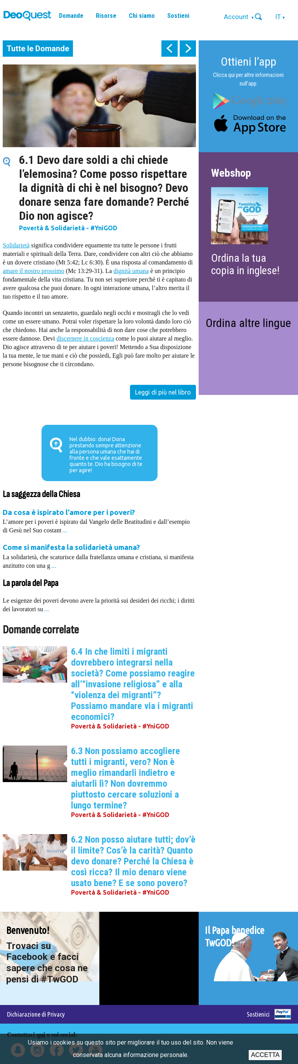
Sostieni (178, 15)
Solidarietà (16, 245)
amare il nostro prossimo (33, 271)
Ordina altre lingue (248, 323)
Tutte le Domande (38, 48)
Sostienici (258, 1014)
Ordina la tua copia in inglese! (245, 264)
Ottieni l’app (248, 61)
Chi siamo (142, 15)
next (188, 48)
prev (169, 48)
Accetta (265, 1055)
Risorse (106, 15)
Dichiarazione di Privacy (36, 1014)
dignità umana (131, 271)
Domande (71, 15)
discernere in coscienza (85, 338)
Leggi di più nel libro (163, 392)
